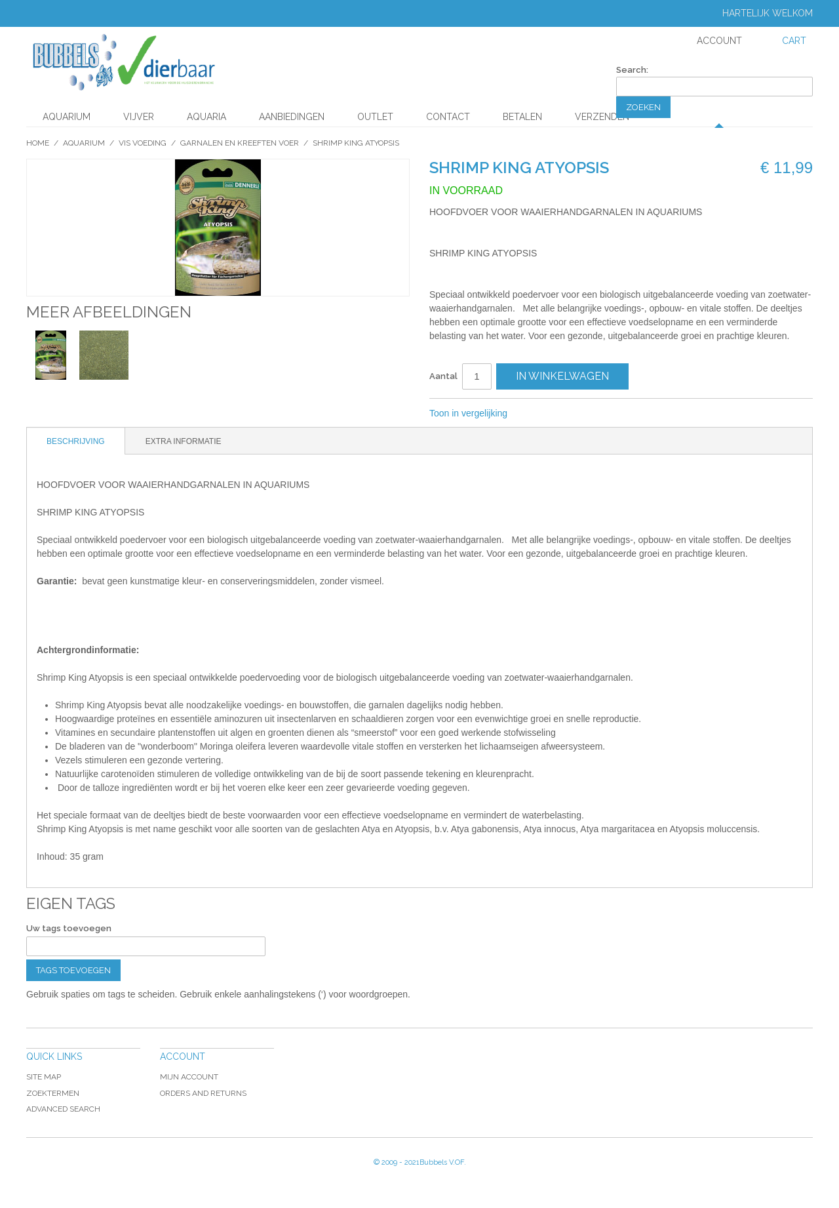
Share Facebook (534, 413)
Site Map (43, 1076)
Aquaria (206, 116)
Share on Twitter (561, 413)
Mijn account (189, 1076)
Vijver (138, 116)
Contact (448, 116)
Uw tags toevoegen (68, 928)
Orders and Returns (203, 1093)
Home (37, 143)
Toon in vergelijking (468, 413)
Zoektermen (52, 1093)
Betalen (522, 116)
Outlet (375, 116)
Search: (632, 70)
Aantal (443, 376)
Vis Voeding (142, 143)
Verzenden (602, 116)
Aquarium (66, 116)
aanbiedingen (291, 116)
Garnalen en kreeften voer (239, 143)
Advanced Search (63, 1109)
